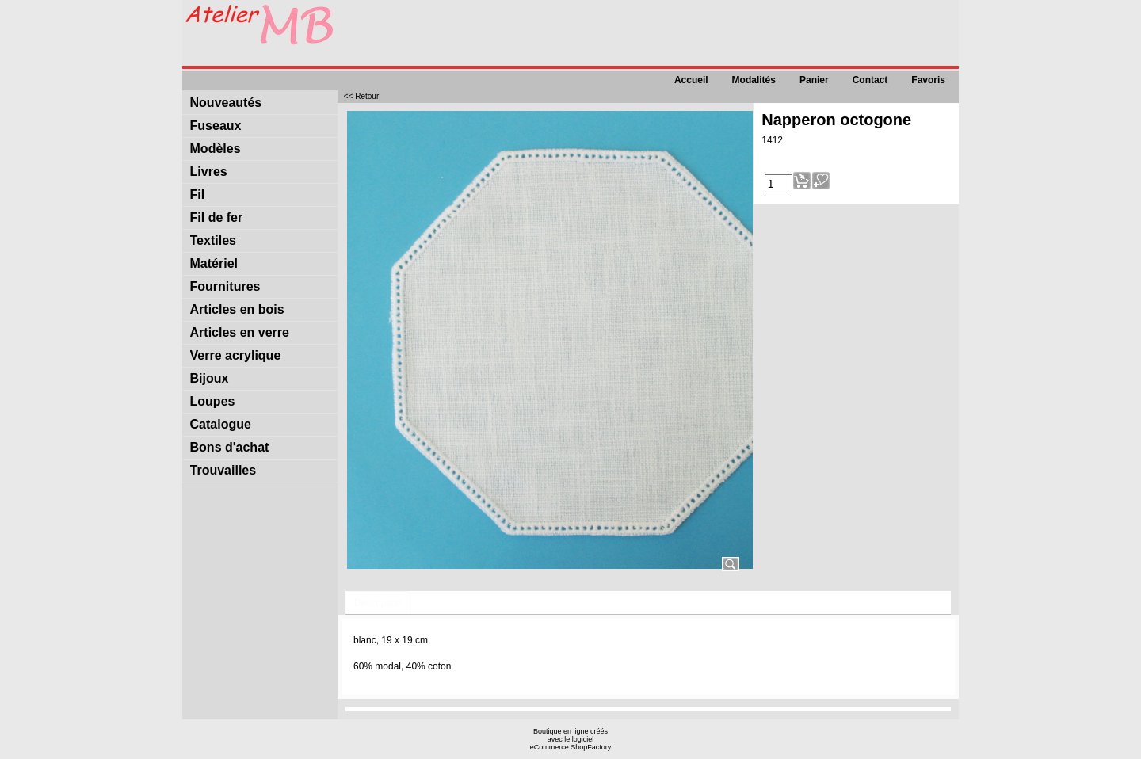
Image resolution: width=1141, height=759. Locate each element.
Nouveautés (226, 102)
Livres (208, 171)
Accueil (691, 80)
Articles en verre (239, 332)
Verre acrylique (235, 355)
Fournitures (225, 286)
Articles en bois (237, 309)
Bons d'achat (229, 447)
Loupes (212, 401)
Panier (814, 80)
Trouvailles (223, 470)
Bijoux (209, 378)
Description (378, 602)
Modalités (754, 80)
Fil (197, 194)
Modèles (215, 148)
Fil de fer (216, 217)
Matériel (214, 263)
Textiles (213, 240)
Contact (870, 80)
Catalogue (220, 424)
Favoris (928, 80)
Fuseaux (216, 125)
